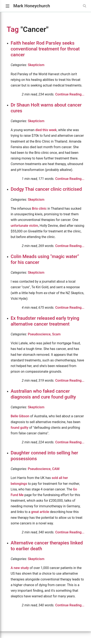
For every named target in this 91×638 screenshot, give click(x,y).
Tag (13, 29)
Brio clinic (39, 209)
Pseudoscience (40, 334)
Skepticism (36, 65)
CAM (55, 469)
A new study (20, 568)
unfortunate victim (24, 226)
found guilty (19, 428)
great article (40, 512)
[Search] (85, 5)
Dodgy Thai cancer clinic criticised (46, 189)
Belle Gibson (20, 416)
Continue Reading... (69, 94)
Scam (56, 334)
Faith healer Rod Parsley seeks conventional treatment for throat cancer (45, 48)
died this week (46, 130)
